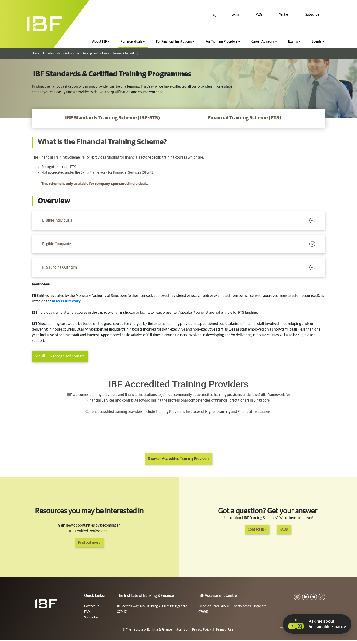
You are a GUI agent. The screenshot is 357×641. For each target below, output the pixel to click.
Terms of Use (224, 631)
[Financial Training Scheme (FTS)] (245, 118)
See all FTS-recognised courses (59, 358)
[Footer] (46, 604)
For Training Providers (221, 41)
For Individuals (131, 41)
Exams (293, 41)
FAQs (259, 14)
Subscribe (312, 14)
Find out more (89, 544)
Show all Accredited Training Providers (178, 460)
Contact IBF (256, 531)
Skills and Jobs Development (81, 53)
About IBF (99, 41)
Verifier (284, 14)
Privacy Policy (202, 631)
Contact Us (91, 607)
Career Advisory (262, 41)
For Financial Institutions (174, 41)
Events (317, 41)
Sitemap (182, 631)
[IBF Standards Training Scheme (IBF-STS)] (112, 118)
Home (35, 53)
